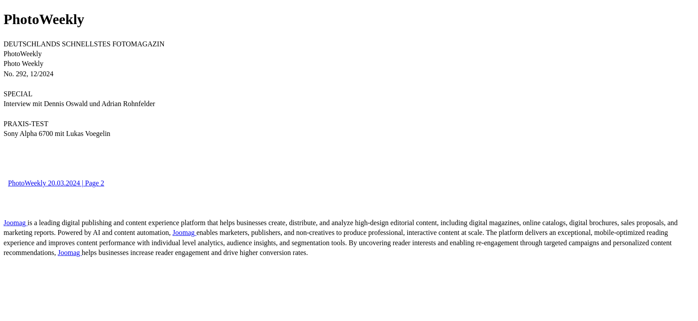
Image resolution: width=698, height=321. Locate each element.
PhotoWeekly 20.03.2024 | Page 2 (56, 183)
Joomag (16, 222)
